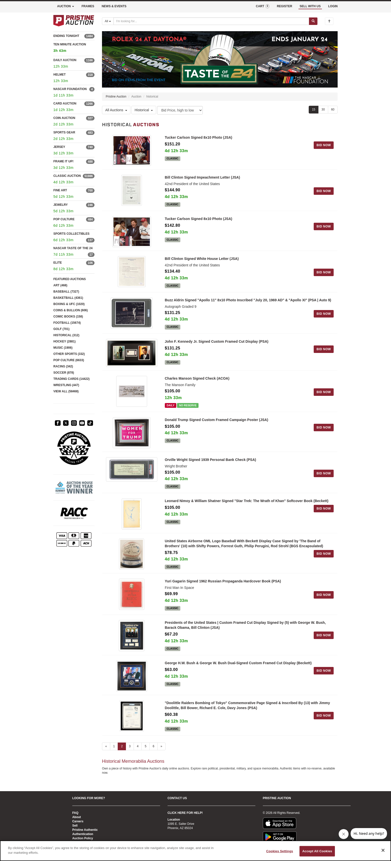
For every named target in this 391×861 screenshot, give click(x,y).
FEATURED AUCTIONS (69, 279)
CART (262, 6)
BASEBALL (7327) (66, 291)
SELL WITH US (310, 6)
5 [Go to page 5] (145, 752)
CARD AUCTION (64, 103)
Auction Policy (82, 838)
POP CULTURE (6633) (68, 360)
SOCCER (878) (63, 372)
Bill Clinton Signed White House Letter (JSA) (202, 261)
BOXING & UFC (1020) (69, 304)
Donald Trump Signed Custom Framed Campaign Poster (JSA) (216, 421)
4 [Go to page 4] (138, 752)
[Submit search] (313, 21)
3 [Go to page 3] (130, 752)
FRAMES (88, 6)
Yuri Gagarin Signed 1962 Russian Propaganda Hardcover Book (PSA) (223, 585)
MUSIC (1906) (63, 347)
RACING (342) (63, 366)
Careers (78, 821)
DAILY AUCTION (64, 60)
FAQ (75, 813)
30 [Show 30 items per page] (323, 109)
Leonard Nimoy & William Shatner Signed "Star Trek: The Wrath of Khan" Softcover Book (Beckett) (246, 504)
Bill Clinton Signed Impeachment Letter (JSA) (202, 178)
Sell (75, 825)
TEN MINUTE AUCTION (74, 48)
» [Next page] (161, 752)
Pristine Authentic (85, 830)
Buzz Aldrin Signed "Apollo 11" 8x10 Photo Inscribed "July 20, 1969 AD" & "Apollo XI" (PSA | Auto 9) (248, 302)
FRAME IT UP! (63, 161)
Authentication (82, 834)
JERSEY (59, 147)
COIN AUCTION (64, 118)
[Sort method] (180, 110)
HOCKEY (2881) (64, 341)
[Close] (383, 850)
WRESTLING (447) (66, 385)
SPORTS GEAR (64, 132)
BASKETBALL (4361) (68, 298)
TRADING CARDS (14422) (71, 379)
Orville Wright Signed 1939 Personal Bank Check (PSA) (210, 462)
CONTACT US (177, 798)
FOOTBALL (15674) (67, 322)
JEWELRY (60, 205)
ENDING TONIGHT (66, 36)
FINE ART (60, 190)
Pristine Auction (116, 96)
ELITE (57, 262)
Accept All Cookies (317, 851)
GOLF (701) (61, 329)
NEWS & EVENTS (114, 6)
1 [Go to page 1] (114, 752)
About (76, 817)
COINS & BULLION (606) (70, 310)
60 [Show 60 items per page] (332, 109)
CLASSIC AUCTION (67, 176)
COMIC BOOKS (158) (68, 316)
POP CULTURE (64, 219)
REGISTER (284, 6)
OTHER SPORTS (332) (69, 354)
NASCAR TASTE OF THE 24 (73, 248)
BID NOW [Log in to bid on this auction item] (323, 145)
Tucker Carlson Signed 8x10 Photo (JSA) (198, 137)
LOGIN (333, 6)
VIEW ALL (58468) (66, 391)
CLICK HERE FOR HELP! (185, 813)
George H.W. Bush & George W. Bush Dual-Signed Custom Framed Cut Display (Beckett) (238, 668)
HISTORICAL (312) (66, 335)
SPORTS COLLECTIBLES (71, 233)
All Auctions (116, 110)
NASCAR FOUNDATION (70, 89)
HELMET (59, 74)
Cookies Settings (279, 851)
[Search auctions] (211, 21)
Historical (144, 110)
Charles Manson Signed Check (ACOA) (197, 380)
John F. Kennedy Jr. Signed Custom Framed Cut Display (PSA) (216, 343)
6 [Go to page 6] (153, 752)
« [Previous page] (106, 752)
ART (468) (60, 285)
